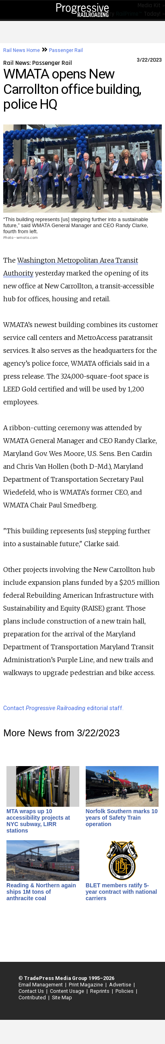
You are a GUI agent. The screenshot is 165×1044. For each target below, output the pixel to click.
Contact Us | (31, 991)
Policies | (125, 991)
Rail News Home (21, 50)
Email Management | (41, 985)
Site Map (62, 997)
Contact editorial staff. (63, 708)
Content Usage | (67, 991)
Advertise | (121, 985)
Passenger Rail (66, 50)
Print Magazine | (86, 985)
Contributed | (33, 997)
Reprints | (100, 991)
